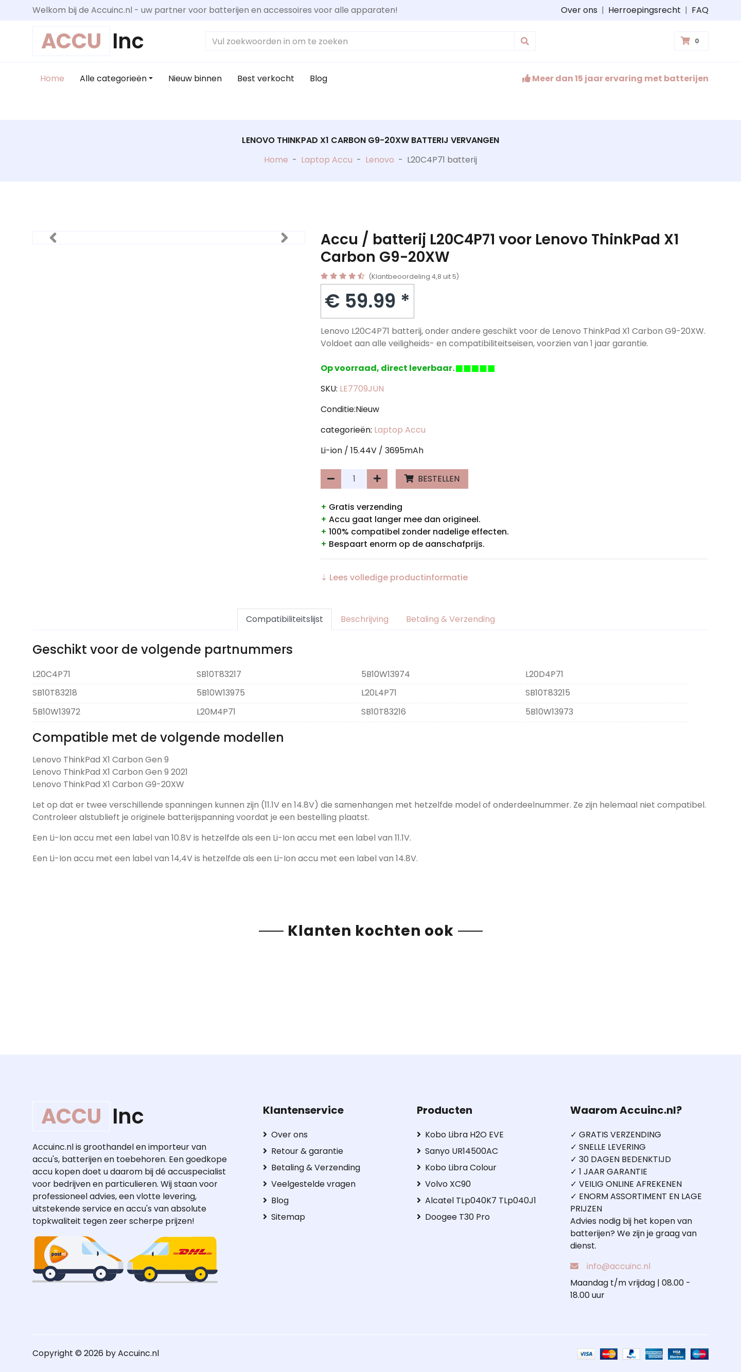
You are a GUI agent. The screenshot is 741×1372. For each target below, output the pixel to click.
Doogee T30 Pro (453, 1217)
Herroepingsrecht (644, 10)
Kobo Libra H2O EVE (460, 1135)
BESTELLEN (432, 479)
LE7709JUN (362, 389)
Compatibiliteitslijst (284, 619)
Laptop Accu (326, 160)
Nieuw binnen (195, 78)
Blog (318, 78)
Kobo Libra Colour (457, 1167)
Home (52, 78)
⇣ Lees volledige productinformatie (394, 577)
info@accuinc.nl (618, 1266)
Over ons (579, 10)
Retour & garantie (303, 1151)
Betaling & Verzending (450, 619)
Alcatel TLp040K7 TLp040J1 (476, 1200)
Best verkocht (265, 78)
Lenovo (379, 160)
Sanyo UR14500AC (457, 1151)
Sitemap (284, 1217)
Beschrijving (365, 619)
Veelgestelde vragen (309, 1184)
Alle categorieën (113, 78)
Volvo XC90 (444, 1184)
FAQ (700, 10)
